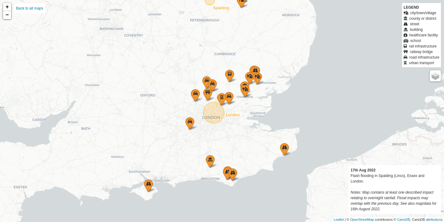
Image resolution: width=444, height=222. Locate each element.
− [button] (7, 15)
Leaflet (339, 219)
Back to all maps (29, 8)
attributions (434, 219)
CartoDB (403, 219)
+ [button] (7, 7)
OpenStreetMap (362, 219)
